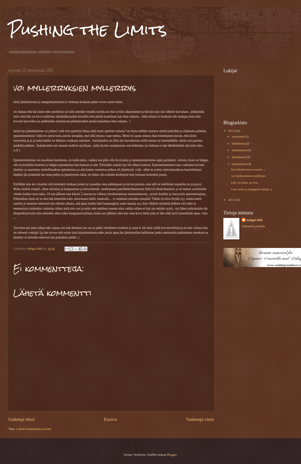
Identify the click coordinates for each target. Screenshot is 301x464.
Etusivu (110, 419)
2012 (231, 131)
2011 (231, 199)
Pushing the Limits (87, 29)
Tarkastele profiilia (253, 226)
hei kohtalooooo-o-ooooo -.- (248, 169)
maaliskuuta (239, 150)
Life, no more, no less (244, 182)
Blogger (172, 454)
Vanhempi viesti (200, 419)
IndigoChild (255, 220)
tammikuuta (239, 164)
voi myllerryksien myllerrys (248, 176)
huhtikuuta (239, 143)
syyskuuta (238, 136)
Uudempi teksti (21, 419)
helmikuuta (239, 157)
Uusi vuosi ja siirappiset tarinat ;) (251, 189)
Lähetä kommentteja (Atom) (33, 429)
